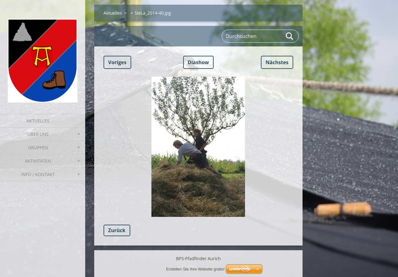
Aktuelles (37, 121)
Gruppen (38, 147)
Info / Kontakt (38, 174)
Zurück (117, 230)
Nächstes (277, 62)
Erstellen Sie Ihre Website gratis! (195, 269)
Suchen (290, 36)
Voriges (117, 62)
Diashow (198, 62)
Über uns (38, 134)
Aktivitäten (38, 161)
